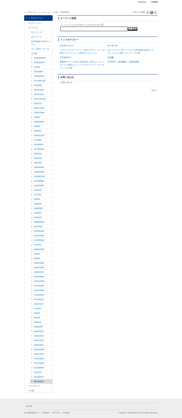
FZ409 (37, 67)
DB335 (37, 317)
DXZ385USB (39, 81)
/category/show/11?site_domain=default (26, 390)
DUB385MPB (40, 58)
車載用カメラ (66, 62)
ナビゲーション (35, 23)
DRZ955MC (39, 231)
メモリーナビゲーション (71, 50)
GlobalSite (142, 2)
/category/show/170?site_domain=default (29, 53)
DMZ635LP (39, 345)
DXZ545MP (39, 286)
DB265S (37, 131)
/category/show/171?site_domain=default (29, 41)
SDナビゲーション (92, 50)
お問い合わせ (66, 82)
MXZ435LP (39, 381)
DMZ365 (38, 163)
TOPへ (154, 90)
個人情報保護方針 (31, 413)
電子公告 (56, 413)
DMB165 (38, 153)
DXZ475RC (39, 94)
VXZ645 (37, 308)
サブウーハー (88, 65)
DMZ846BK (39, 276)
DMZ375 (38, 103)
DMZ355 (38, 213)
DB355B (37, 204)
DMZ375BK (39, 108)
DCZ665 (37, 140)
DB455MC (38, 208)
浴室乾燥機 (134, 62)
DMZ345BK (39, 263)
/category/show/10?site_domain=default (26, 386)
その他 (55, 12)
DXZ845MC (39, 290)
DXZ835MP (39, 368)
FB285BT (38, 85)
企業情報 (154, 2)
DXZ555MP (39, 235)
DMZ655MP (39, 222)
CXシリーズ (36, 32)
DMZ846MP (39, 281)
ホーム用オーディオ (40, 49)
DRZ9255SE (39, 176)
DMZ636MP (39, 349)
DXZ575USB (39, 99)
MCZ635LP (39, 299)
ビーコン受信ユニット (70, 65)
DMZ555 (38, 217)
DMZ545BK (39, 267)
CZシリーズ (36, 37)
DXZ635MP (39, 358)
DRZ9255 (38, 226)
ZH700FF (111, 62)
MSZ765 (38, 190)
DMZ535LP (39, 336)
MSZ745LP (39, 304)
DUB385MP (39, 62)
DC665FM (38, 144)
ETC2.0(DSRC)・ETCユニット (88, 62)
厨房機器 (122, 62)
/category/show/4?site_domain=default (26, 27)
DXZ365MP (39, 181)
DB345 (37, 258)
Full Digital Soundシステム (41, 42)
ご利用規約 (45, 413)
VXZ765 (37, 194)
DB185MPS (39, 76)
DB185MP (38, 71)
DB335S (37, 322)
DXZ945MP (39, 295)
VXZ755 (37, 245)
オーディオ (45, 12)
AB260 (37, 117)
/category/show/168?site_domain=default (29, 32)
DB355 (37, 199)
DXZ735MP (39, 363)
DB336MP (38, 327)
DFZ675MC (39, 90)
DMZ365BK (39, 167)
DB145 (37, 254)
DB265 (37, 126)
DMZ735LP (39, 354)
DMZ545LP (39, 272)
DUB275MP (39, 112)
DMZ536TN (39, 340)
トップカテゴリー (31, 12)
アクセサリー (34, 386)
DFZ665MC (39, 149)
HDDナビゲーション (88, 53)
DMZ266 (38, 158)
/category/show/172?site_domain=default (29, 48)
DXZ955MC (39, 240)
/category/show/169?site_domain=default (29, 36)
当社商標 (66, 413)
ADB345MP (39, 249)
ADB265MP (39, 122)
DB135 (37, 313)
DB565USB (39, 135)
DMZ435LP (39, 331)
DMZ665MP (39, 172)
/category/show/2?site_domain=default (26, 23)
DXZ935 (37, 372)
